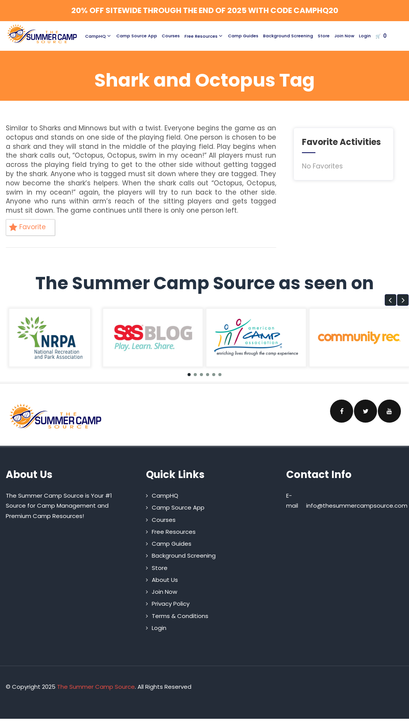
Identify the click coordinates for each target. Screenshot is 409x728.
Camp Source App (136, 36)
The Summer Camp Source (96, 687)
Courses (171, 36)
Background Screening (288, 36)
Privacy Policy (170, 604)
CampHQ (98, 36)
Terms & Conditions (180, 616)
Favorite (27, 227)
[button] (390, 300)
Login (365, 36)
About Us (165, 580)
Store (324, 36)
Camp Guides (243, 36)
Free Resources (203, 36)
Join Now (344, 36)
